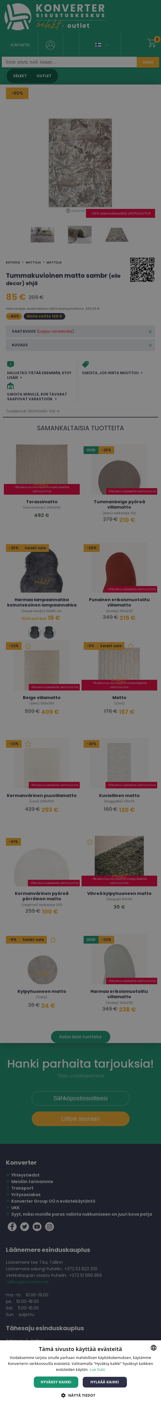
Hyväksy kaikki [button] (56, 1382)
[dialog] (80, 702)
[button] (80, 1395)
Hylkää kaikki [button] (104, 1382)
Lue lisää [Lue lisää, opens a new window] (97, 1369)
